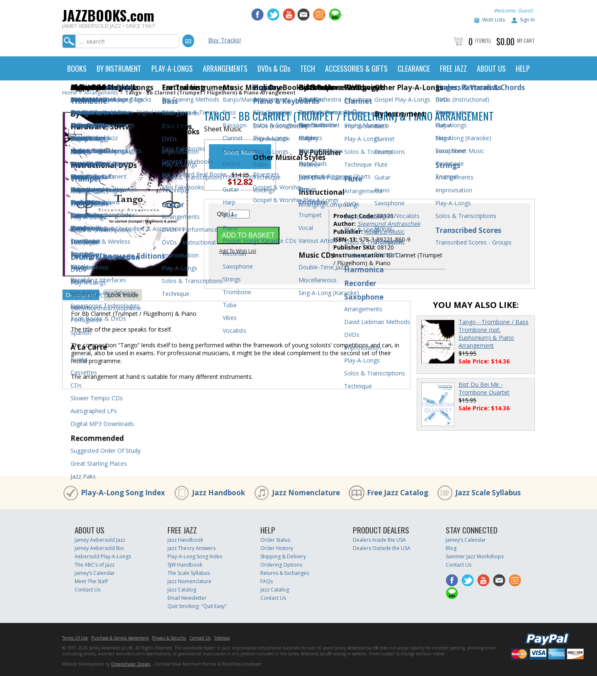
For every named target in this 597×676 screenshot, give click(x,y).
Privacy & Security (169, 638)
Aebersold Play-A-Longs (103, 556)
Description (81, 295)
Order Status (275, 539)
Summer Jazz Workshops (475, 556)
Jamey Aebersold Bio (99, 548)
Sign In (527, 19)
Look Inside (122, 295)
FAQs (266, 581)
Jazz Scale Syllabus (488, 492)
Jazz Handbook (218, 492)
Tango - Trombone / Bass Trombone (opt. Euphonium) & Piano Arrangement (494, 333)
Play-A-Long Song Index (123, 492)
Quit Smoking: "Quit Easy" (197, 606)
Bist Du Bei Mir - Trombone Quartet (484, 388)
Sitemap (222, 638)
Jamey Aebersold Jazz (100, 539)
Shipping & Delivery (283, 556)
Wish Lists (493, 19)
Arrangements (101, 92)
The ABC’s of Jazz (94, 564)
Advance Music (384, 231)
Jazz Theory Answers (191, 548)
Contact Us (87, 589)
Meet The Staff (91, 581)
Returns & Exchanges (284, 573)
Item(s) (483, 40)
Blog (451, 548)
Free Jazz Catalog (397, 492)
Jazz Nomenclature (306, 492)
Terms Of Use (75, 638)
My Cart (526, 40)
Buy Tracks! (224, 40)
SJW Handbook (184, 564)
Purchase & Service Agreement (120, 638)
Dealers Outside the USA (381, 548)
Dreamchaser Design (130, 664)
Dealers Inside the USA (379, 539)
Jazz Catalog (181, 589)
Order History (276, 548)
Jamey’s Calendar (95, 573)
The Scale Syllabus (188, 573)
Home (69, 92)
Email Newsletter (186, 597)
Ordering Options (281, 564)
